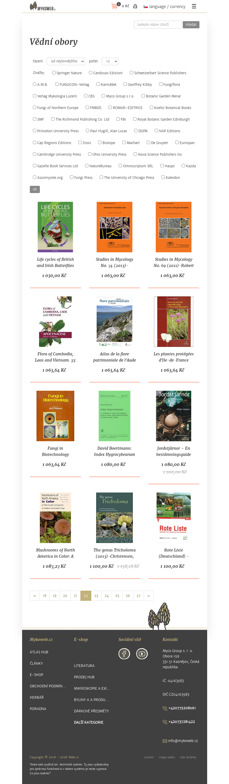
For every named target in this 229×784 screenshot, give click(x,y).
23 (96, 596)
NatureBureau (98, 166)
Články (36, 663)
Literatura (84, 666)
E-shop (36, 675)
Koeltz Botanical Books (170, 108)
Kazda (189, 166)
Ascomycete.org (48, 178)
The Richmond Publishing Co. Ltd (80, 119)
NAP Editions (167, 131)
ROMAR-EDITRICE (125, 108)
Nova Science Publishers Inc (158, 154)
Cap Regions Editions (52, 143)
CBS (89, 96)
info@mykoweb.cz (180, 741)
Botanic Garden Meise (161, 96)
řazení (38, 61)
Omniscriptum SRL (136, 166)
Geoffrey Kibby (138, 84)
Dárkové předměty (91, 711)
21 (75, 596)
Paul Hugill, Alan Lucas (106, 131)
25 (117, 596)
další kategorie (88, 722)
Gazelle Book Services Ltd (55, 166)
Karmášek (106, 84)
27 (138, 596)
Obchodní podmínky (48, 686)
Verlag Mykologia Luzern (55, 96)
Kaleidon (170, 178)
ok (35, 189)
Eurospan (185, 143)
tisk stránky (188, 757)
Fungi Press (81, 178)
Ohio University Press (107, 154)
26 (128, 596)
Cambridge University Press (57, 154)
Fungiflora (169, 84)
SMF (38, 119)
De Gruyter (157, 143)
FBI (121, 119)
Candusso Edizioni (106, 73)
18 (44, 596)
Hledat (191, 25)
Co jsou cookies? (40, 773)
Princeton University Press (56, 131)
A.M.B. (40, 84)
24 (107, 596)
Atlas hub (39, 652)
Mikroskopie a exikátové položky (92, 688)
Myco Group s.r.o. (118, 96)
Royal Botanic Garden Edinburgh (161, 119)
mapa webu (167, 757)
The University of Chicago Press (127, 178)
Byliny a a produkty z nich (92, 700)
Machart (131, 143)
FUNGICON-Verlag (72, 84)
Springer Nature (67, 73)
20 (65, 596)
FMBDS (93, 108)
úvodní (149, 757)
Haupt (167, 166)
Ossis (84, 143)
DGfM (141, 131)
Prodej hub (84, 677)
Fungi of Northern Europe (55, 108)
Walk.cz (74, 757)
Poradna (38, 709)
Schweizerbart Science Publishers (158, 73)
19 (55, 596)
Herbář (37, 697)
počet (93, 61)
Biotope (106, 143)
